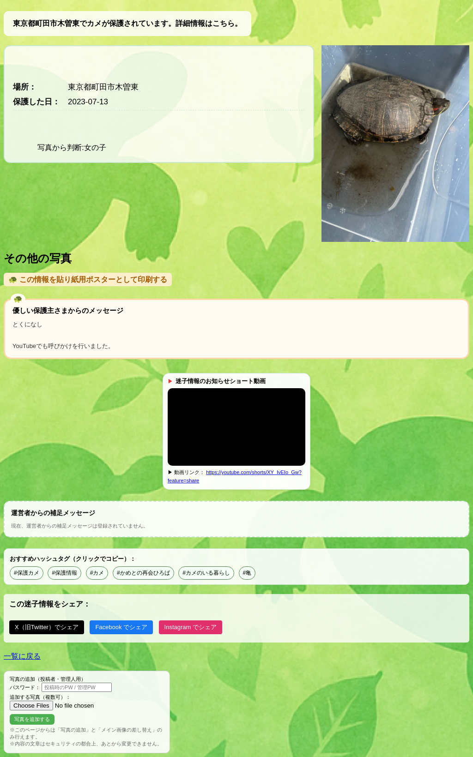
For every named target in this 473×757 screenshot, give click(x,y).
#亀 (247, 573)
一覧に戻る (22, 656)
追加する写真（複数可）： (68, 702)
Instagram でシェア (190, 627)
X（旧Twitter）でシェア (47, 627)
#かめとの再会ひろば (143, 573)
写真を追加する (32, 719)
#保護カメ (26, 573)
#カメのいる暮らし (206, 573)
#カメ (97, 573)
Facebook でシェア (121, 627)
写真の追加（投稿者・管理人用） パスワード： (61, 684)
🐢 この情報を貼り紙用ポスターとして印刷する (87, 279)
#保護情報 (64, 573)
